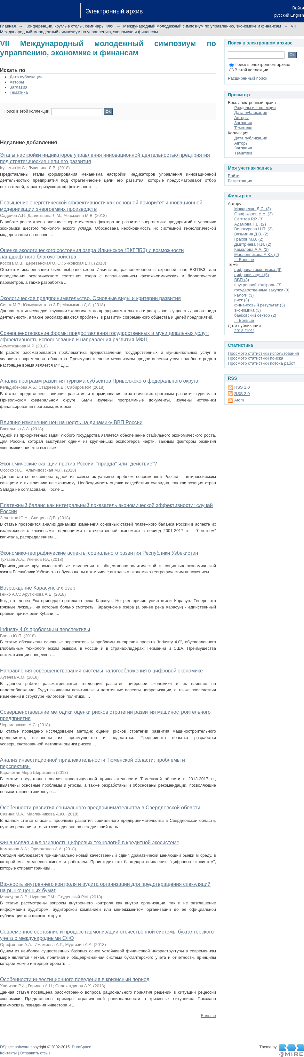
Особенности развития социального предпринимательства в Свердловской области (100, 807)
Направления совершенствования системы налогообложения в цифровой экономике (101, 670)
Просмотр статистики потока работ (261, 363)
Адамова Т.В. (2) (250, 224)
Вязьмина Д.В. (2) (251, 234)
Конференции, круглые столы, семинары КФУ (70, 26)
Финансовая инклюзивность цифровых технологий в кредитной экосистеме (89, 842)
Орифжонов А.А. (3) (253, 213)
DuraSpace (81, 1047)
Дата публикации (26, 77)
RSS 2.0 (242, 393)
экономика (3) (247, 310)
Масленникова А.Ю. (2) (256, 254)
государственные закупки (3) (261, 290)
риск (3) (241, 300)
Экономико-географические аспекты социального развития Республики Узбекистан (99, 553)
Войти (298, 7)
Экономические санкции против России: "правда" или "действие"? (78, 463)
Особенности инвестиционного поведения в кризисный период (74, 979)
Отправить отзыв (35, 1053)
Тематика (19, 92)
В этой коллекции (248, 70)
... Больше (244, 259)
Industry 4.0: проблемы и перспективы (45, 629)
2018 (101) (244, 330)
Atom (239, 400)
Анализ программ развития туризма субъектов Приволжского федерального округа (99, 381)
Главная (8, 26)
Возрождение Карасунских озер (37, 588)
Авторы (17, 82)
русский (281, 15)
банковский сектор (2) (255, 315)
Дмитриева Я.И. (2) (252, 244)
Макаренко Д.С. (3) (252, 208)
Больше (208, 1015)
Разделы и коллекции (255, 107)
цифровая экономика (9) (258, 269)
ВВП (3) (241, 279)
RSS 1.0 (242, 387)
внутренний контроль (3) (258, 284)
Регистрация (240, 181)
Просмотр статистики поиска (255, 358)
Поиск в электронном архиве (259, 64)
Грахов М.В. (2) (248, 239)
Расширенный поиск (247, 78)
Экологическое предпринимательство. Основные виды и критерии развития (90, 298)
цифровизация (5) (251, 274)
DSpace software (14, 1047)
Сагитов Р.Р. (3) (248, 219)
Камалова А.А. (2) (251, 249)
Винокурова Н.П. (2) (253, 228)
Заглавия (19, 87)
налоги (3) (244, 295)
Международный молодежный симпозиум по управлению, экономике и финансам (202, 26)
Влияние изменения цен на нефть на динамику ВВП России (71, 422)
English (297, 15)
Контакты (8, 1053)
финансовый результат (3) (259, 305)
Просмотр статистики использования (263, 353)
